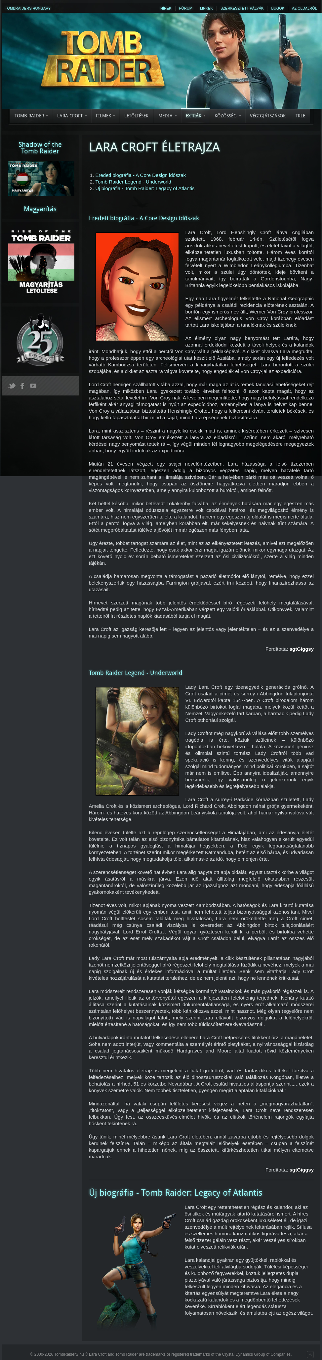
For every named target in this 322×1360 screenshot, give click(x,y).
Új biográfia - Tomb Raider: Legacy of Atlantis (145, 188)
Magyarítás (40, 209)
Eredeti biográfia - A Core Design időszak (141, 175)
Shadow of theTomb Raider (40, 148)
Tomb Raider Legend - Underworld (133, 182)
